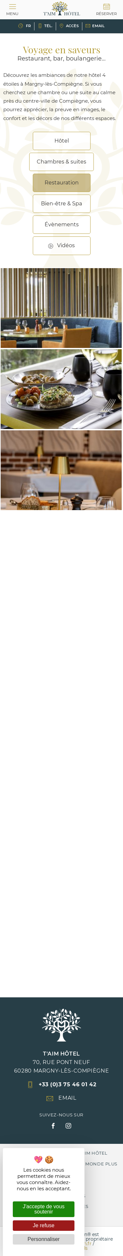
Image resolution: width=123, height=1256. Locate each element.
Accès (69, 26)
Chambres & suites (61, 162)
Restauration (62, 183)
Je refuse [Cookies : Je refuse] (43, 1225)
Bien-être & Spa (61, 203)
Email (95, 26)
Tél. (45, 26)
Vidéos (66, 245)
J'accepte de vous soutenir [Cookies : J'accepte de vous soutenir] (44, 1209)
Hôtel (61, 141)
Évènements (62, 224)
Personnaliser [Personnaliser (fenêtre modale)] (44, 1239)
